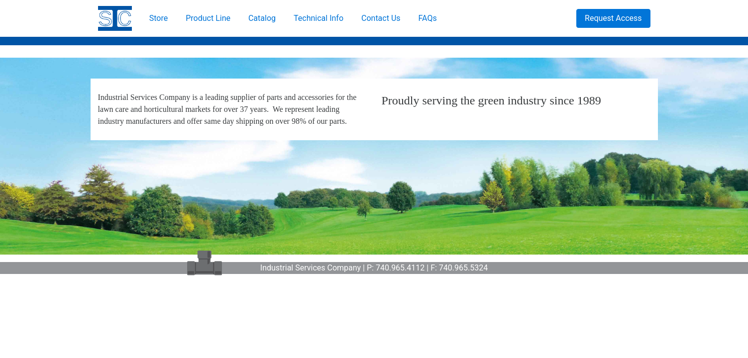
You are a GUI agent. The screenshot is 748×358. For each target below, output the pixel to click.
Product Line (208, 18)
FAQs (428, 18)
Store (158, 18)
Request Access (613, 18)
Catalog (262, 18)
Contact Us (381, 18)
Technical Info (318, 18)
